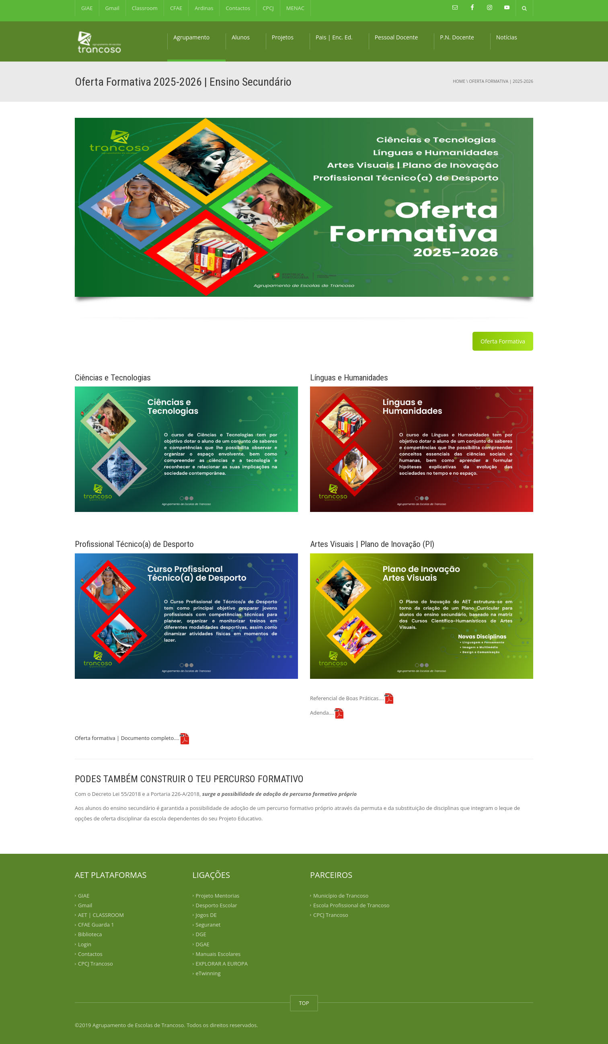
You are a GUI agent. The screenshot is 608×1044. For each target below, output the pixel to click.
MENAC (295, 8)
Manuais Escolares (218, 954)
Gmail (112, 8)
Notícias (506, 37)
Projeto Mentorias (218, 895)
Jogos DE (206, 915)
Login (84, 943)
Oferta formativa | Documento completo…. (127, 738)
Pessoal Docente (396, 37)
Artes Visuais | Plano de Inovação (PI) (372, 544)
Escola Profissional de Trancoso (351, 905)
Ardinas (204, 8)
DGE (201, 934)
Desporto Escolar (216, 905)
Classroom (145, 8)
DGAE (203, 943)
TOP (304, 1003)
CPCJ (268, 8)
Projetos (283, 37)
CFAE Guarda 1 (96, 924)
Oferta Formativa (503, 341)
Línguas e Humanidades (349, 377)
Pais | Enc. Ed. (334, 37)
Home (459, 81)
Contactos (238, 8)
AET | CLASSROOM (101, 915)
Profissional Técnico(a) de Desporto (134, 544)
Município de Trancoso (340, 895)
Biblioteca (90, 934)
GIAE (87, 8)
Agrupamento (191, 37)
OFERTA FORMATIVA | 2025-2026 (501, 81)
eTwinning (208, 973)
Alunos (241, 37)
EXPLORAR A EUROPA (222, 963)
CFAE (176, 8)
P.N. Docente (457, 37)
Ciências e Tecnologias (113, 377)
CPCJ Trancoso (95, 963)
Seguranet (208, 924)
